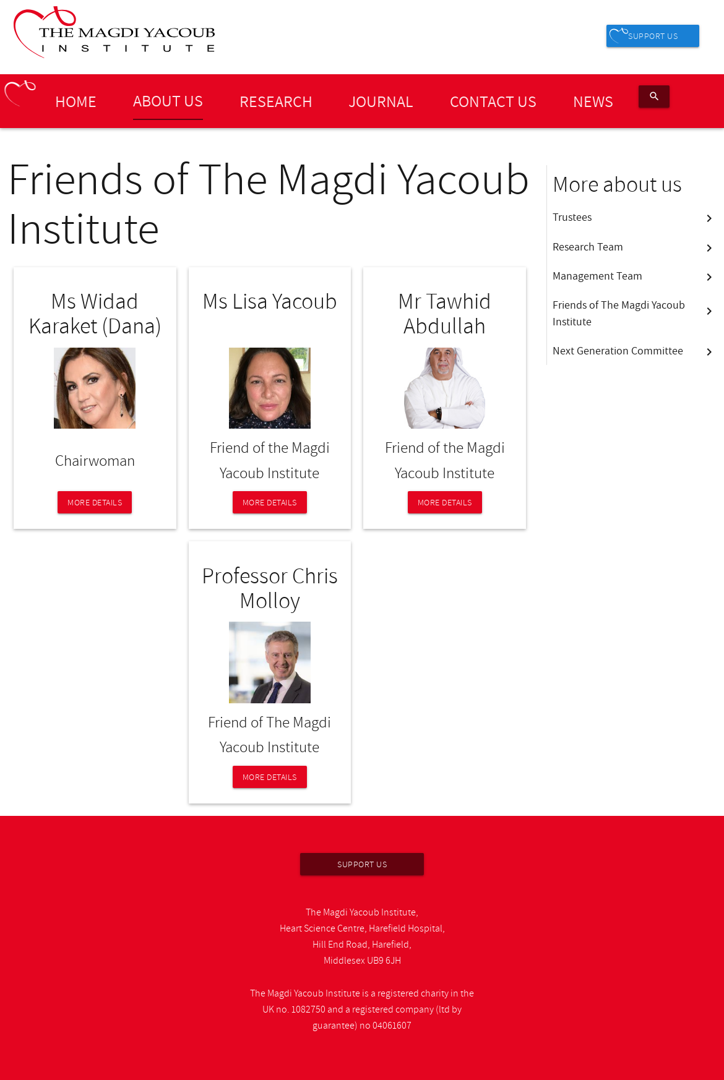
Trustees (635, 217)
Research (275, 100)
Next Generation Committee (635, 351)
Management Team (635, 276)
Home (76, 100)
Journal (380, 100)
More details (94, 502)
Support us (653, 35)
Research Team (635, 247)
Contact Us (493, 100)
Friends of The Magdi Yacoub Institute (635, 312)
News (593, 100)
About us (168, 100)
